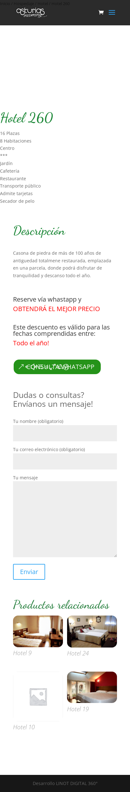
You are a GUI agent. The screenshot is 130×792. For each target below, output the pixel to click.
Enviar (29, 571)
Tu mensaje (65, 517)
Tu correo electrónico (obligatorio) (65, 455)
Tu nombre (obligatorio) (65, 427)
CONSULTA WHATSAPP (60, 366)
